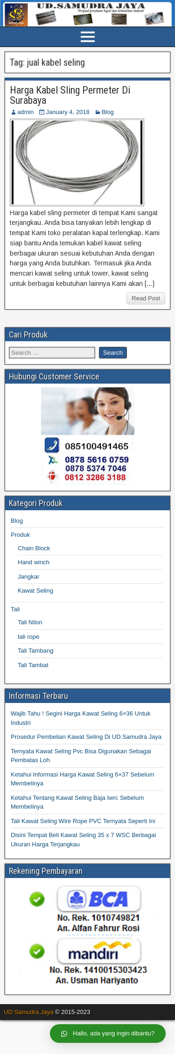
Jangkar (28, 576)
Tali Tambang (35, 650)
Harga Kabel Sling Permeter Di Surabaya (70, 95)
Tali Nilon (30, 622)
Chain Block (34, 548)
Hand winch (33, 562)
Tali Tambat (33, 665)
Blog (108, 111)
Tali (15, 609)
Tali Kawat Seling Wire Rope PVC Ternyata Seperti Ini (83, 821)
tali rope (28, 636)
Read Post (146, 298)
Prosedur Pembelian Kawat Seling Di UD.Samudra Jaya (86, 736)
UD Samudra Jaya (28, 1011)
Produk (20, 534)
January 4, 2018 (67, 111)
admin (25, 111)
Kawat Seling (35, 590)
